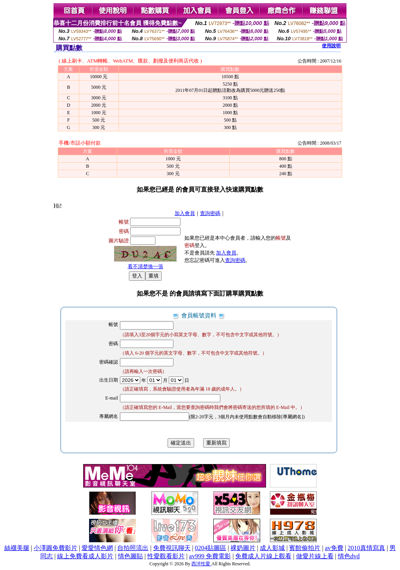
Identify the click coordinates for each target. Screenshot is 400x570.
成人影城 (272, 548)
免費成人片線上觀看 (263, 556)
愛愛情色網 (97, 548)
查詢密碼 (210, 213)
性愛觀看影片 (166, 556)
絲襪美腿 (16, 548)
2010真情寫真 (366, 548)
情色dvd (349, 556)
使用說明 (331, 45)
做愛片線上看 (315, 556)
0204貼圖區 (210, 548)
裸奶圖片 (242, 548)
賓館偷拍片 (304, 548)
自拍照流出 (132, 548)
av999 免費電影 (210, 556)
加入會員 (185, 213)
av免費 (334, 548)
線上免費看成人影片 (85, 556)
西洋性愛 (201, 563)
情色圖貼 (130, 556)
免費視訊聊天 (172, 548)
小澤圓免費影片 (55, 548)
